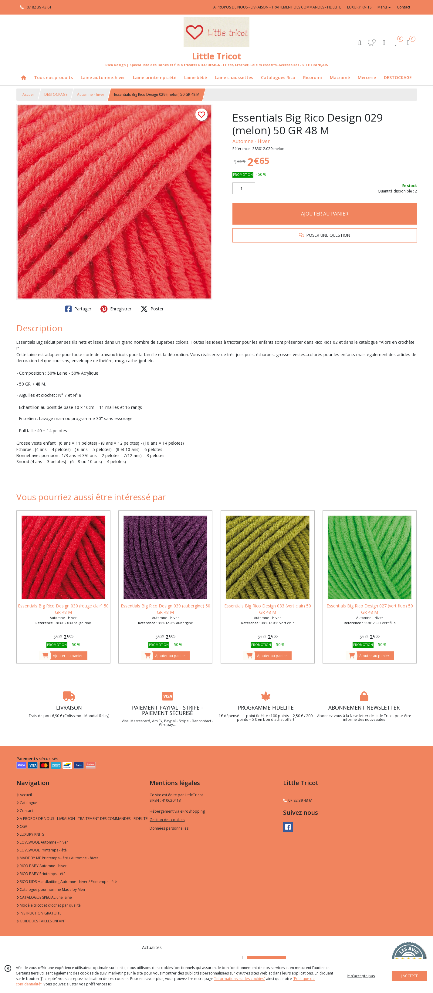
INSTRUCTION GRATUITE (38, 913)
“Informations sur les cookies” (239, 978)
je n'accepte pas (361, 975)
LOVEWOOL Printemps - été (41, 850)
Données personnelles (169, 828)
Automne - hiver (90, 94)
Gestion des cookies (167, 819)
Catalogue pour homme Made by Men (50, 889)
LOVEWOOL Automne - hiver (42, 842)
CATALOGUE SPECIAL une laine (44, 897)
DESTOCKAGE (55, 94)
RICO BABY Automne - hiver (41, 865)
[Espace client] (384, 42)
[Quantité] (243, 188)
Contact (403, 7)
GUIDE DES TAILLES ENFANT (41, 921)
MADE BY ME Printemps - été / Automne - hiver (57, 858)
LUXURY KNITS (30, 834)
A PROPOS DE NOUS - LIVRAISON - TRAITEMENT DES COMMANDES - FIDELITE (81, 818)
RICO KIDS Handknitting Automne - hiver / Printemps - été (66, 881)
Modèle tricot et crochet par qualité (48, 905)
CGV (21, 826)
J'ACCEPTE (409, 975)
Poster (152, 309)
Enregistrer (115, 309)
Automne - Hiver (251, 141)
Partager (78, 309)
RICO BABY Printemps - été (41, 873)
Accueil (28, 94)
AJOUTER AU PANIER (324, 213)
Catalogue (26, 802)
